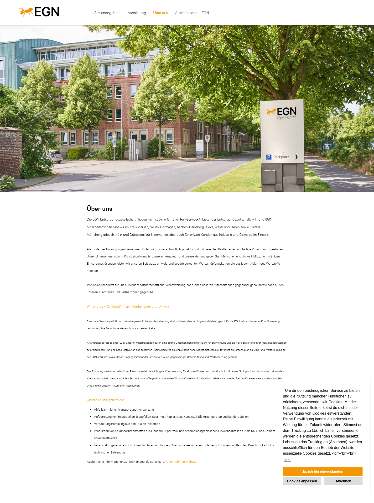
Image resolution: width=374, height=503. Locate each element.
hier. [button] (287, 460)
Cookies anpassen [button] (302, 481)
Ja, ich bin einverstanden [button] (322, 471)
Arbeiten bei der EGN (192, 12)
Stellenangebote (107, 12)
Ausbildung (137, 12)
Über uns (160, 12)
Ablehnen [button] (343, 481)
